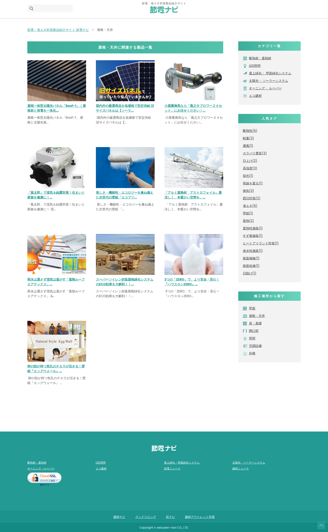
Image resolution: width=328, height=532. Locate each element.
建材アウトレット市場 (200, 517)
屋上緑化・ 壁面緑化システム (270, 73)
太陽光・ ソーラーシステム (268, 80)
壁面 (252, 308)
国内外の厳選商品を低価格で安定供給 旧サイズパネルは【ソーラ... (125, 108)
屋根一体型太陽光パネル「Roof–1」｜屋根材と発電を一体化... (56, 108)
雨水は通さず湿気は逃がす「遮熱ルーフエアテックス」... (56, 281)
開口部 (254, 331)
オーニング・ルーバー (41, 468)
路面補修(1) (251, 258)
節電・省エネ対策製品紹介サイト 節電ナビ (58, 30)
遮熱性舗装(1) (253, 228)
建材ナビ (119, 517)
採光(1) (248, 175)
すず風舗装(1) (253, 235)
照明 (252, 338)
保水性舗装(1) (253, 250)
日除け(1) (249, 273)
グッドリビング (145, 517)
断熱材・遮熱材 (260, 58)
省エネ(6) (250, 205)
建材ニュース (240, 468)
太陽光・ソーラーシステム (248, 462)
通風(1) (248, 145)
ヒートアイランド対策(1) (261, 243)
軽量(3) (248, 138)
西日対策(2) (251, 198)
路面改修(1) (251, 265)
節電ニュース (172, 468)
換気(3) (248, 190)
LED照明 (255, 65)
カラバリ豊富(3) (255, 153)
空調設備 (255, 346)
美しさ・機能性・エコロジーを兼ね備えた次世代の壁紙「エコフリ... (124, 195)
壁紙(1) (248, 213)
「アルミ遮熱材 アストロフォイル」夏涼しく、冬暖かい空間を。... (193, 195)
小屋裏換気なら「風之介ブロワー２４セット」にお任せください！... (193, 108)
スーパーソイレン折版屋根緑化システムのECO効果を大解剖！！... (124, 281)
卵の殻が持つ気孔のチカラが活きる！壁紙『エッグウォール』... (56, 368)
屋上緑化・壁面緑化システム (182, 462)
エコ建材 (255, 95)
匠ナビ (170, 517)
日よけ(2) (250, 160)
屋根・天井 (257, 316)
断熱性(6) (250, 130)
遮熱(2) (248, 220)
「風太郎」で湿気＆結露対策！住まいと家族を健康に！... (56, 195)
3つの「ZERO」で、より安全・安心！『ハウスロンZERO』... (191, 281)
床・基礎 (255, 323)
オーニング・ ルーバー (265, 88)
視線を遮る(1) (253, 183)
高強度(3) (250, 168)
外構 (252, 353)
